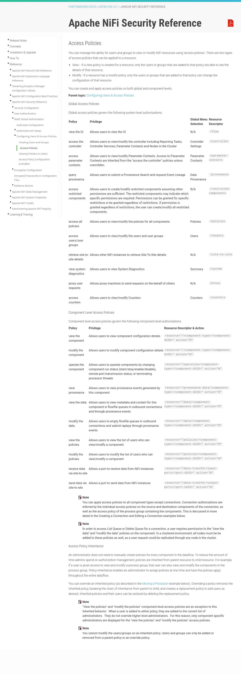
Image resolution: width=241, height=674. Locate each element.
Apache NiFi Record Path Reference (32, 70)
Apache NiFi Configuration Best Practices (35, 96)
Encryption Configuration (28, 170)
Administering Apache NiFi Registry (31, 208)
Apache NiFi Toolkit (23, 203)
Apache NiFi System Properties (29, 197)
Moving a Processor (155, 583)
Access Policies (28, 148)
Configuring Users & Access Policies (37, 136)
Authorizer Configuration (30, 125)
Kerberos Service (23, 185)
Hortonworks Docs (82, 6)
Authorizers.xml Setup (29, 130)
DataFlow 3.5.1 (109, 6)
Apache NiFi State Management (29, 191)
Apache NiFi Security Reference (29, 101)
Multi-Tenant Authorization (29, 119)
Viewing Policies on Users (33, 153)
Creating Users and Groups (34, 142)
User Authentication (25, 113)
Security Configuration (26, 107)
